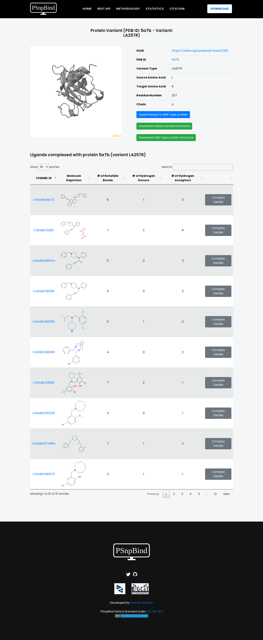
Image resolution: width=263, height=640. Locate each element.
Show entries (44, 167)
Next (226, 494)
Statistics (155, 9)
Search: (197, 167)
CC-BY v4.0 (155, 611)
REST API (103, 9)
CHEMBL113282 (44, 230)
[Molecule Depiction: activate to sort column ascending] (73, 178)
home (87, 9)
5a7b (175, 59)
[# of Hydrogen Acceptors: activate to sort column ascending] (182, 178)
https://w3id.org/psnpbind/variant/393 (200, 51)
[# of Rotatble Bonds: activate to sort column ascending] (107, 178)
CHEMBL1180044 (43, 261)
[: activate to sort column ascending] (218, 178)
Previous (153, 494)
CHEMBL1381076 (44, 474)
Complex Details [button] (218, 199)
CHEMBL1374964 (43, 443)
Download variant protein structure (164, 126)
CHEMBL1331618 (43, 382)
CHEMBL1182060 (44, 322)
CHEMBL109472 (43, 200)
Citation (176, 9)
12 (215, 494)
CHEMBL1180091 (43, 291)
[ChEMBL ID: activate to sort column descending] (43, 178)
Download (220, 9)
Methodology (128, 9)
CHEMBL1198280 (44, 352)
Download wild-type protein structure (166, 137)
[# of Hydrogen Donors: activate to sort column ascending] (143, 178)
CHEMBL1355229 (43, 413)
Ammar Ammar (142, 603)
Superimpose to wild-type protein (163, 114)
